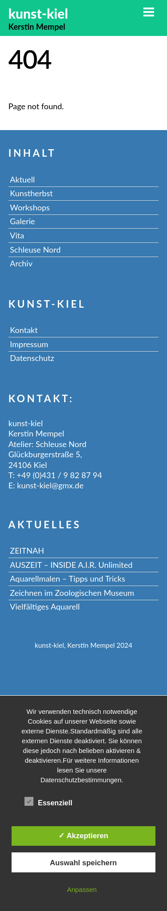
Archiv (21, 263)
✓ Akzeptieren (83, 836)
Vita (17, 235)
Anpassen (82, 889)
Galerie (22, 221)
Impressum (29, 344)
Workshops (29, 207)
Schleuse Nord (35, 249)
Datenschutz (32, 358)
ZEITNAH (27, 550)
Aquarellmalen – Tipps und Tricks (67, 578)
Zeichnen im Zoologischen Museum (72, 593)
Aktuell (22, 179)
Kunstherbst (31, 193)
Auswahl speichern (83, 863)
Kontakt (23, 330)
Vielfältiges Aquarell (45, 606)
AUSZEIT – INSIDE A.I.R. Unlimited (71, 565)
